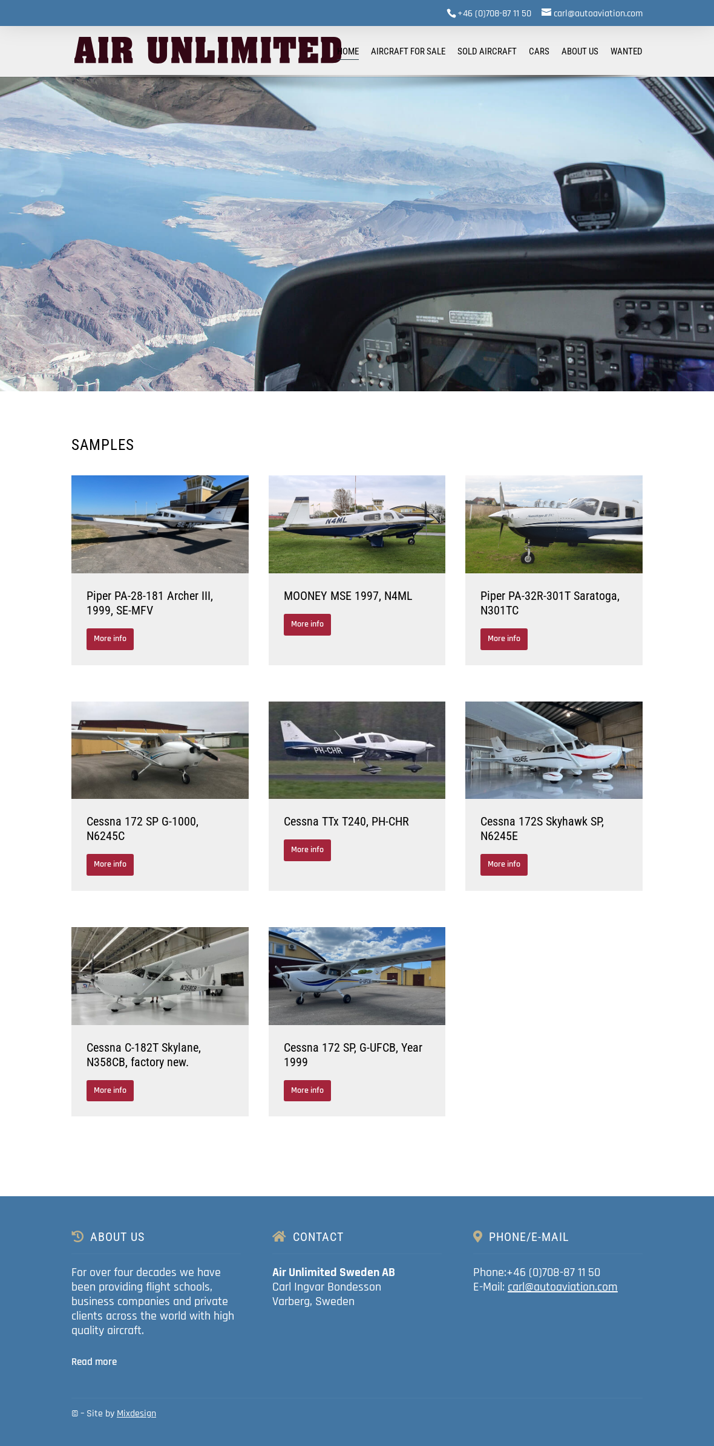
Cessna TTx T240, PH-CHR (346, 821)
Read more (94, 1362)
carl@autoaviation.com (563, 1287)
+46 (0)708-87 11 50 (494, 13)
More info (110, 638)
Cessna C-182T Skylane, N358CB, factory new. (144, 1054)
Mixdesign (136, 1413)
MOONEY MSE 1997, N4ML (348, 595)
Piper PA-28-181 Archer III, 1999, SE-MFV (150, 602)
